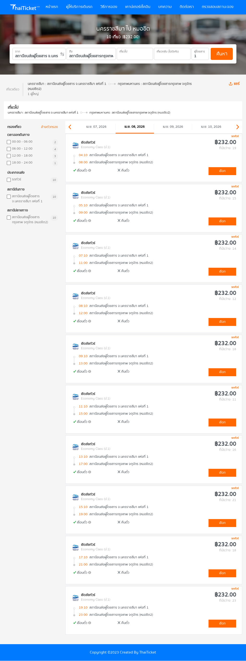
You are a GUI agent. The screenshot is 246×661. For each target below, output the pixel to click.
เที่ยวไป (123, 50)
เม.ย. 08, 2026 (134, 126)
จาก (17, 50)
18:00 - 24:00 (22, 162)
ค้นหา (221, 53)
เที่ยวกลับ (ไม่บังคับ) (168, 50)
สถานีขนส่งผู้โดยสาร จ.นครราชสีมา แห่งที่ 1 (27, 199)
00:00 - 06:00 (22, 141)
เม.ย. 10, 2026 (211, 126)
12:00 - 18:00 (22, 155)
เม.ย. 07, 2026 (96, 126)
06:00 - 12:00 (22, 148)
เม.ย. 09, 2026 (173, 126)
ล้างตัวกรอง (49, 127)
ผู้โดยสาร (199, 50)
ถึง (71, 50)
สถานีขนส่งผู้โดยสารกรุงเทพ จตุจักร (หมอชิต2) (30, 220)
